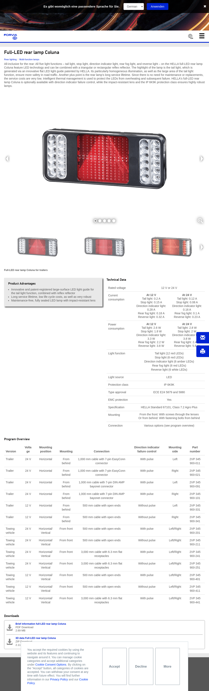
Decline (141, 666)
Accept (114, 666)
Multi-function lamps (29, 59)
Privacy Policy (59, 679)
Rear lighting (10, 59)
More (167, 666)
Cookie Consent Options (50, 664)
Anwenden (157, 6)
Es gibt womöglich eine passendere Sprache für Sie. (81, 6)
